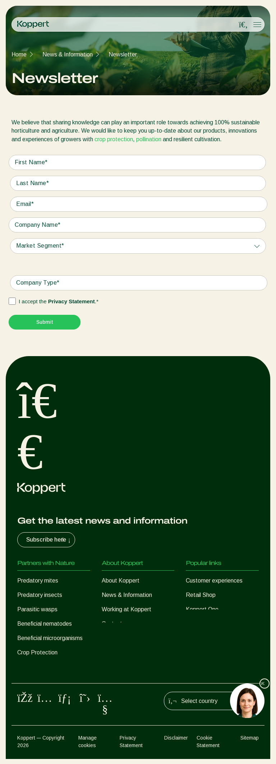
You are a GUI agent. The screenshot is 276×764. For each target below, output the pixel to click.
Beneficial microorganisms (50, 638)
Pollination (30, 667)
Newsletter (123, 54)
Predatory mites (37, 580)
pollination (148, 139)
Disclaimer (176, 743)
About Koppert (120, 580)
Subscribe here (49, 540)
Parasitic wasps (37, 609)
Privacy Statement (71, 301)
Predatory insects (39, 595)
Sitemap (249, 743)
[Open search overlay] (243, 25)
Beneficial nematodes (44, 624)
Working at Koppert (126, 609)
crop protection (114, 139)
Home (19, 54)
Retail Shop (201, 595)
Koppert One (202, 609)
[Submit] (44, 322)
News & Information (67, 54)
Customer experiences (214, 580)
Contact (112, 624)
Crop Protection (37, 652)
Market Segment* (40, 246)
